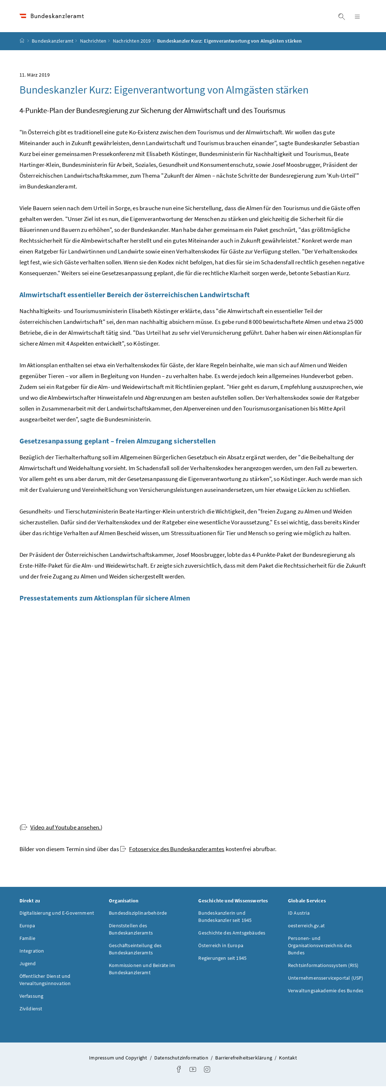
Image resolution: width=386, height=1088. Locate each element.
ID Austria (299, 914)
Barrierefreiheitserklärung (244, 1059)
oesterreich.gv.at (306, 927)
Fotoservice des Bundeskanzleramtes (172, 851)
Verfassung (31, 997)
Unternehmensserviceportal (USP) (325, 979)
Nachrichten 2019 (132, 43)
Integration (31, 952)
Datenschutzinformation (181, 1059)
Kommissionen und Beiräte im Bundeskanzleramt (142, 971)
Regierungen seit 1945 (222, 960)
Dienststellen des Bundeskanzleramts (131, 931)
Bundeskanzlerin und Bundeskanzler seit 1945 (225, 918)
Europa (27, 927)
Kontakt (288, 1059)
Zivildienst (31, 1010)
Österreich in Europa (220, 947)
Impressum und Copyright (118, 1059)
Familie (27, 940)
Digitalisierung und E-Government (56, 914)
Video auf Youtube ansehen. (61, 829)
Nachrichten (93, 43)
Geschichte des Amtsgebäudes (231, 934)
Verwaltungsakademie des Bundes (325, 992)
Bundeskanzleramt (53, 43)
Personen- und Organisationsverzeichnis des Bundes (320, 947)
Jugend (27, 965)
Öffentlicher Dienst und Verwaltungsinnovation (45, 981)
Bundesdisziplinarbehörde (138, 914)
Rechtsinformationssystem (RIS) (323, 967)
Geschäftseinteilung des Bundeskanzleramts (135, 951)
